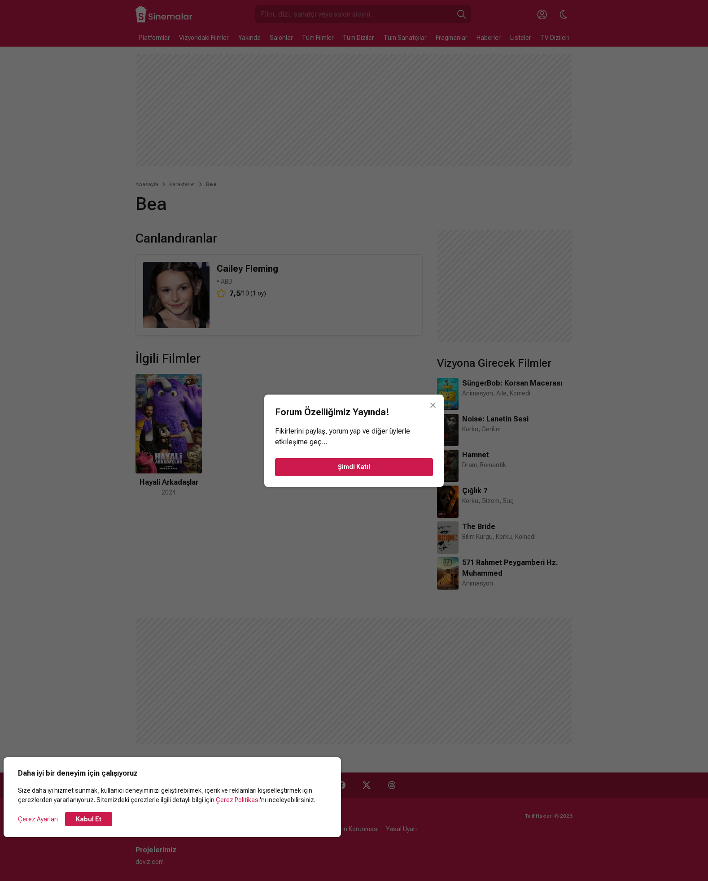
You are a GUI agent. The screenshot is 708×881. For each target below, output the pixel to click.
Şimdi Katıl (354, 466)
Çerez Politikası (238, 799)
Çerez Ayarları (38, 819)
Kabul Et (88, 819)
